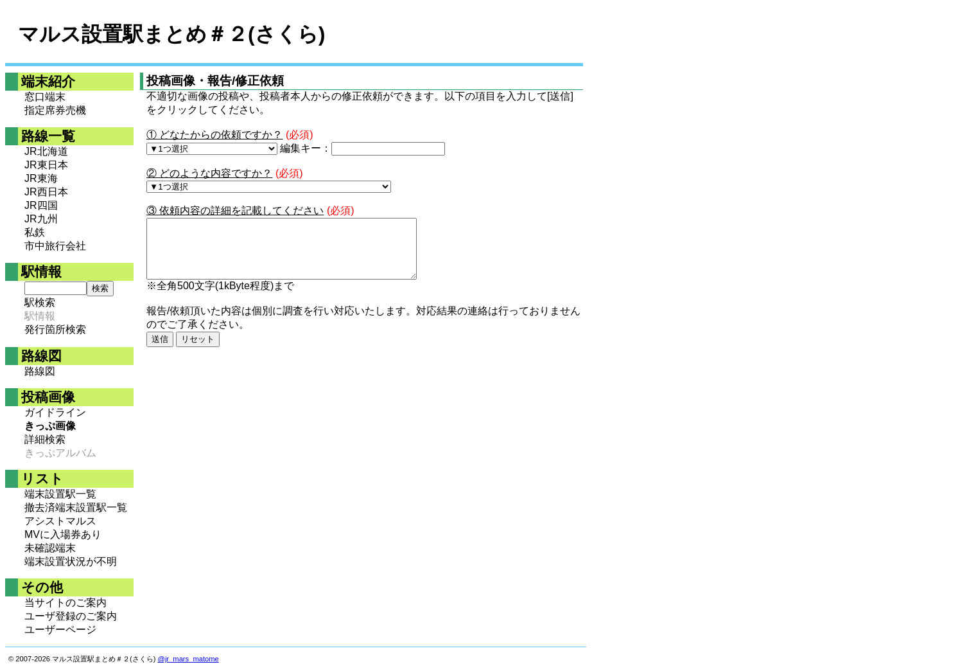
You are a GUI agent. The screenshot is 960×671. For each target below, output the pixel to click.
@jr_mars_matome (188, 659)
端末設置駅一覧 (60, 493)
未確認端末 (50, 547)
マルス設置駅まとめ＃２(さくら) (171, 34)
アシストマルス (60, 520)
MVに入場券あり (62, 534)
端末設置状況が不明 (70, 561)
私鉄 (34, 232)
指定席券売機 (55, 110)
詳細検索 (44, 439)
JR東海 (41, 178)
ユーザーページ (60, 629)
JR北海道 (46, 151)
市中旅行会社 (55, 245)
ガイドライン (55, 412)
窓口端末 (44, 96)
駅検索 (39, 302)
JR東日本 (46, 164)
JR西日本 (46, 191)
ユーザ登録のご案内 (70, 616)
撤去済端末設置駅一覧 (75, 507)
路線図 (39, 371)
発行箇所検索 (55, 329)
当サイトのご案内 (65, 602)
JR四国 (41, 205)
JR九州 (41, 218)
